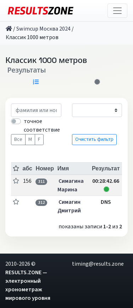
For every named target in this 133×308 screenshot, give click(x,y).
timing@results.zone (98, 264)
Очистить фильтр (94, 139)
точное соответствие (42, 125)
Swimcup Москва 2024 (43, 29)
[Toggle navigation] (117, 11)
